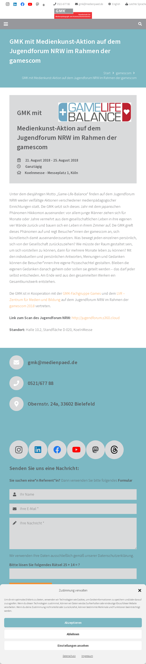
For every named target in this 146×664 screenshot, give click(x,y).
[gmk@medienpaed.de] (18, 362)
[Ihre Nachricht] (73, 533)
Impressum (87, 655)
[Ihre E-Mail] (73, 509)
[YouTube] (30, 4)
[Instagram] (7, 4)
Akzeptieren (73, 623)
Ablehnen (73, 634)
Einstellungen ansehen (73, 646)
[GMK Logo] (73, 13)
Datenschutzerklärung (115, 555)
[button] (140, 590)
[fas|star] (114, 449)
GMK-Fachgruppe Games (82, 293)
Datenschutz (69, 655)
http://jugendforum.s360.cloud (96, 317)
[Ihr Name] (73, 494)
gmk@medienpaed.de (52, 362)
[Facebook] (22, 4)
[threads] (44, 5)
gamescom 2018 (22, 305)
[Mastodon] (37, 4)
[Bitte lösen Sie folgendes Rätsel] (73, 573)
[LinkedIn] (15, 4)
